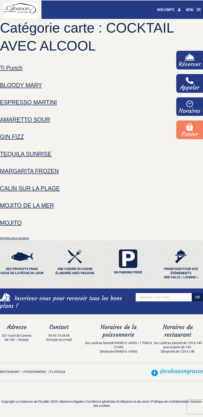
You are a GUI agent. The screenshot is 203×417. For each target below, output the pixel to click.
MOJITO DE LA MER (27, 205)
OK (197, 297)
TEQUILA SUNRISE (26, 154)
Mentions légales (72, 401)
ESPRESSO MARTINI (28, 102)
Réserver (190, 61)
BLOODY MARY (21, 85)
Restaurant (10, 372)
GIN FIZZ (12, 136)
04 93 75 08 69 (59, 335)
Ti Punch (11, 68)
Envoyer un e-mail (59, 340)
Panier (190, 130)
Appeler (189, 84)
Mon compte (169, 10)
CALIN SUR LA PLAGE (30, 188)
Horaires (189, 107)
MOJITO (11, 222)
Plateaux (57, 372)
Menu (193, 10)
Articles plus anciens (14, 238)
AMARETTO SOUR (25, 119)
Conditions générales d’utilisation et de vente (117, 401)
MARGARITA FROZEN (29, 171)
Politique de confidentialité (170, 401)
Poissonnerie (35, 372)
